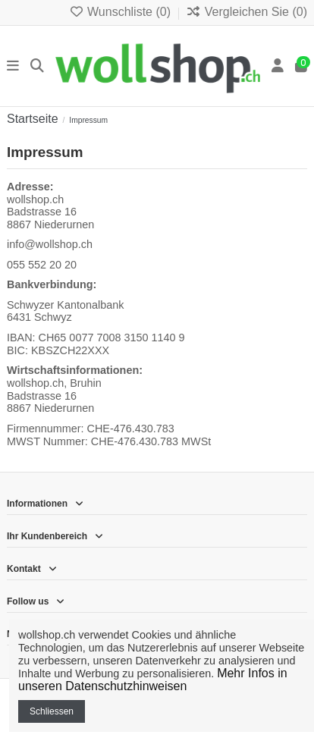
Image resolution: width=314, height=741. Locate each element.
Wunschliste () (121, 11)
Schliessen (52, 711)
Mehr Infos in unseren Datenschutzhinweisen (152, 679)
